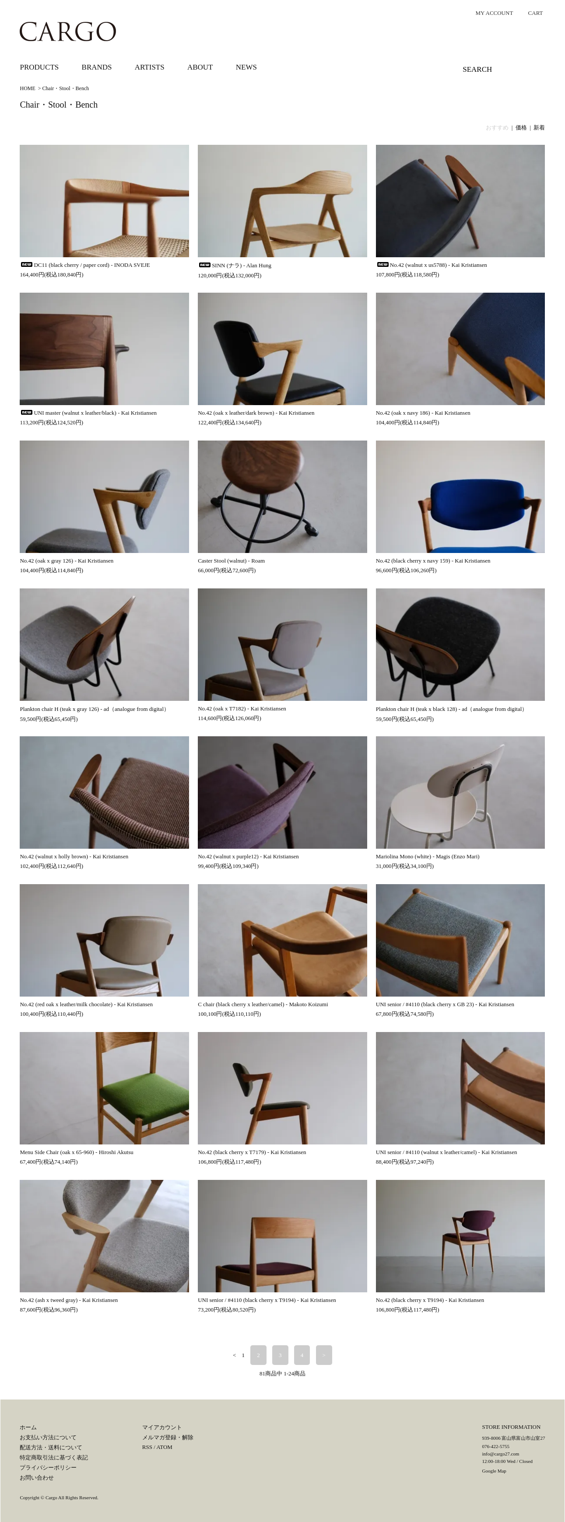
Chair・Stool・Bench (65, 88)
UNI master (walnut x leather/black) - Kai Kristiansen (88, 412)
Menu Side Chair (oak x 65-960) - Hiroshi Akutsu (76, 1152)
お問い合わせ (37, 1477)
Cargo (51, 1497)
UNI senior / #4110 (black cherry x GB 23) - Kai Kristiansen (445, 1004)
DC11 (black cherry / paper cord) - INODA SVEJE (85, 265)
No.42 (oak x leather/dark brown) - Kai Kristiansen (256, 412)
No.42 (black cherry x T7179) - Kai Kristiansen (252, 1152)
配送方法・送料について (51, 1447)
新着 (539, 127)
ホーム (28, 1427)
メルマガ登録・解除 (167, 1437)
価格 (521, 127)
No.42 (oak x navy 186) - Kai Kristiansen (423, 412)
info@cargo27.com (500, 1453)
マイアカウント (162, 1427)
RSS (147, 1447)
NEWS (246, 67)
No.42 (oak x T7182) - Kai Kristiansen (242, 708)
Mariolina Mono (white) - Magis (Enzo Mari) (428, 856)
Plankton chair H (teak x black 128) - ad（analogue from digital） (452, 709)
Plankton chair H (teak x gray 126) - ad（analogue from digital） (94, 709)
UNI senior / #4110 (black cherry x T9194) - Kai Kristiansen (267, 1300)
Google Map (494, 1470)
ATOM (164, 1447)
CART (531, 13)
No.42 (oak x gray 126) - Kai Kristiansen (66, 560)
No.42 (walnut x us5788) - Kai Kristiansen (431, 265)
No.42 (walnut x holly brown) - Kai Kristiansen (74, 856)
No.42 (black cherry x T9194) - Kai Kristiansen (430, 1300)
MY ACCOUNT (490, 13)
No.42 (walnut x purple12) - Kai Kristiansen (248, 856)
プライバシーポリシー (48, 1467)
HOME (27, 88)
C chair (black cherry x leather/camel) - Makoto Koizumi (263, 1004)
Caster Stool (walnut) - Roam (231, 560)
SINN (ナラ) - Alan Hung (234, 265)
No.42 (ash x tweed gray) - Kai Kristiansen (69, 1300)
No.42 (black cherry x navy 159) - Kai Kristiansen (433, 560)
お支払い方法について (48, 1437)
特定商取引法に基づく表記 (54, 1457)
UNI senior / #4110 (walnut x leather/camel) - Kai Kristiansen (446, 1152)
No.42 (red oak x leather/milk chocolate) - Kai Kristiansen (86, 1004)
